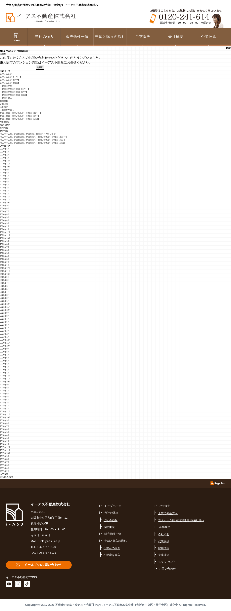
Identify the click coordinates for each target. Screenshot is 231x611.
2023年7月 (5, 247)
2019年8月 (5, 388)
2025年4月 (5, 184)
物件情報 (4, 131)
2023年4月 (5, 256)
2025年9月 (5, 170)
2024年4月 (5, 220)
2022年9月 (5, 277)
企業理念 (208, 37)
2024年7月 (5, 211)
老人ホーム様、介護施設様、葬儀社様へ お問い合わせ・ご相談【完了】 (33, 140)
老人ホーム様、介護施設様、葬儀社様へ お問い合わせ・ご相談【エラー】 (34, 137)
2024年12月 (5, 196)
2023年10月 (5, 238)
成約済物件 (5, 125)
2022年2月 (5, 298)
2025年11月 (5, 164)
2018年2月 (5, 441)
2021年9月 (5, 313)
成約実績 (109, 527)
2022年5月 (5, 289)
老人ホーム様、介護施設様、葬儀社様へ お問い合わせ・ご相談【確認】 (33, 143)
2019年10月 (5, 382)
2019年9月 (5, 385)
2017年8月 (5, 459)
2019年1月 (5, 408)
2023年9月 (5, 241)
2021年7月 (5, 319)
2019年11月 (5, 379)
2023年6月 (5, 250)
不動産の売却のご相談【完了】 (14, 92)
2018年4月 (5, 435)
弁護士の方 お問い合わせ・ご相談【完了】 (20, 116)
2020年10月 (5, 346)
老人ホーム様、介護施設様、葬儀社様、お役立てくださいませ (28, 134)
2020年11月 (5, 343)
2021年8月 (5, 316)
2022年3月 (5, 295)
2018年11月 (5, 414)
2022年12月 (5, 268)
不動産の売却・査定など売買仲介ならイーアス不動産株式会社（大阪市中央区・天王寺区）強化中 (116, 604)
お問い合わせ (6, 74)
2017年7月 (5, 462)
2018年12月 (5, 411)
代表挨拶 (4, 101)
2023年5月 (5, 253)
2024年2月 (5, 226)
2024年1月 (5, 229)
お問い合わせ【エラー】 (11, 77)
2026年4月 (5, 149)
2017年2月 (5, 471)
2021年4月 (5, 328)
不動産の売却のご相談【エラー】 (15, 89)
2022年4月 (5, 292)
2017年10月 (5, 453)
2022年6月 (5, 286)
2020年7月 (5, 355)
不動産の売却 (6, 86)
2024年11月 (5, 199)
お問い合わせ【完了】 (10, 80)
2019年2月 (5, 405)
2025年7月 (5, 176)
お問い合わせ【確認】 (10, 83)
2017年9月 (5, 456)
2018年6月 (5, 429)
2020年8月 (5, 352)
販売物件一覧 (77, 37)
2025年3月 (5, 187)
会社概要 (4, 107)
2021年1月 (5, 337)
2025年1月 (5, 193)
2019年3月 (5, 402)
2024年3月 (5, 223)
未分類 (3, 54)
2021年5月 (5, 325)
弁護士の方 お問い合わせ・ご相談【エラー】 (21, 113)
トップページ (112, 506)
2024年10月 (5, 202)
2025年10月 (5, 167)
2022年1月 (5, 301)
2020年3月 (5, 367)
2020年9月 (5, 349)
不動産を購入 (6, 98)
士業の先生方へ (7, 110)
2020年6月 (5, 358)
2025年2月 (5, 190)
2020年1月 (5, 373)
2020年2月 (5, 370)
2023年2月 (5, 262)
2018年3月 (5, 438)
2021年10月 (5, 310)
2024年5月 (5, 217)
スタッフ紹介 (166, 561)
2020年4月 (5, 364)
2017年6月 (5, 465)
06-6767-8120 (47, 547)
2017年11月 (5, 450)
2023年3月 (5, 259)
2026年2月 (5, 155)
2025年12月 (5, 161)
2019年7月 (5, 390)
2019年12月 (5, 376)
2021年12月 (5, 304)
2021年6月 (5, 322)
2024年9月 (5, 205)
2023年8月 (5, 244)
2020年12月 (5, 340)
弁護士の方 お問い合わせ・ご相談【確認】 (20, 119)
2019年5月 (5, 396)
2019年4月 (5, 399)
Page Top (219, 483)
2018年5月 (5, 432)
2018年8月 (5, 423)
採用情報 (4, 128)
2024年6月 (5, 214)
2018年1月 (5, 444)
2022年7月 (5, 283)
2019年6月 (5, 393)
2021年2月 (5, 334)
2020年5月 (5, 361)
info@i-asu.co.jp (50, 541)
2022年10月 (5, 274)
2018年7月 (5, 426)
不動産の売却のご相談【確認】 (14, 95)
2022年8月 (5, 280)
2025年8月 (5, 173)
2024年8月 (5, 208)
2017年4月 (5, 468)
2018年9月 (5, 420)
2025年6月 (5, 179)
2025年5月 (5, 182)
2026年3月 (5, 152)
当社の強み (5, 122)
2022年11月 (5, 271)
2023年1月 (5, 265)
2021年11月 (5, 307)
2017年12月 (5, 447)
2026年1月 (5, 158)
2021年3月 (5, 331)
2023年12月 (5, 232)
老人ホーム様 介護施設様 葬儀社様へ (181, 520)
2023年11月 (5, 235)
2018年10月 (5, 417)
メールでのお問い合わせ (42, 564)
